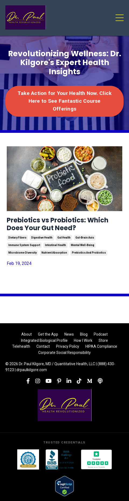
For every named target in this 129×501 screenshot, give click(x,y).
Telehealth (21, 346)
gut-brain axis (84, 237)
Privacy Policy (67, 346)
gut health (64, 237)
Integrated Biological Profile (44, 340)
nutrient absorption (54, 252)
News (69, 334)
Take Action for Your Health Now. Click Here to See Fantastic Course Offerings (65, 101)
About (26, 334)
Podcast (101, 334)
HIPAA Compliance (101, 346)
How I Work (83, 340)
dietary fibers (17, 237)
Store (103, 340)
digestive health (42, 237)
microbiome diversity (22, 252)
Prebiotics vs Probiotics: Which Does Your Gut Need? (58, 224)
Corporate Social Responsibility (64, 352)
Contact (43, 346)
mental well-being (82, 245)
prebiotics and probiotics (89, 252)
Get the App (48, 334)
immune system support (24, 245)
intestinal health (55, 245)
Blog (84, 334)
